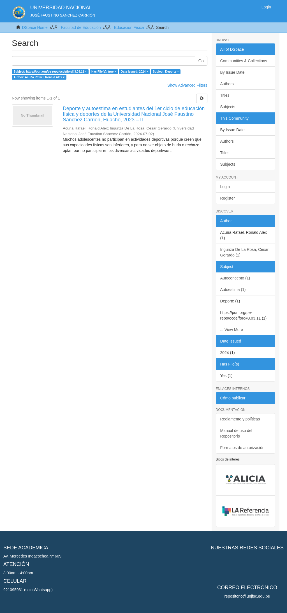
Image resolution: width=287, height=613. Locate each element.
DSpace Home (35, 27)
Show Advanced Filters (187, 85)
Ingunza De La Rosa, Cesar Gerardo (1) (244, 252)
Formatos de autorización (242, 447)
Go (201, 61)
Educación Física (129, 27)
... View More (231, 329)
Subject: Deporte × (166, 71)
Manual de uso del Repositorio (236, 433)
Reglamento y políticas (240, 419)
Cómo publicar (233, 398)
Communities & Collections (243, 61)
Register (227, 198)
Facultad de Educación (81, 27)
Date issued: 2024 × (134, 71)
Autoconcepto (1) (235, 278)
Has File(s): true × (103, 71)
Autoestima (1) (233, 289)
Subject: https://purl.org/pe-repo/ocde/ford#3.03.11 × (50, 71)
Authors (227, 84)
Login (225, 186)
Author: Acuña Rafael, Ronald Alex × (38, 77)
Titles (225, 95)
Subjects (227, 107)
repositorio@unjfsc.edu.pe (247, 596)
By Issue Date (232, 72)
